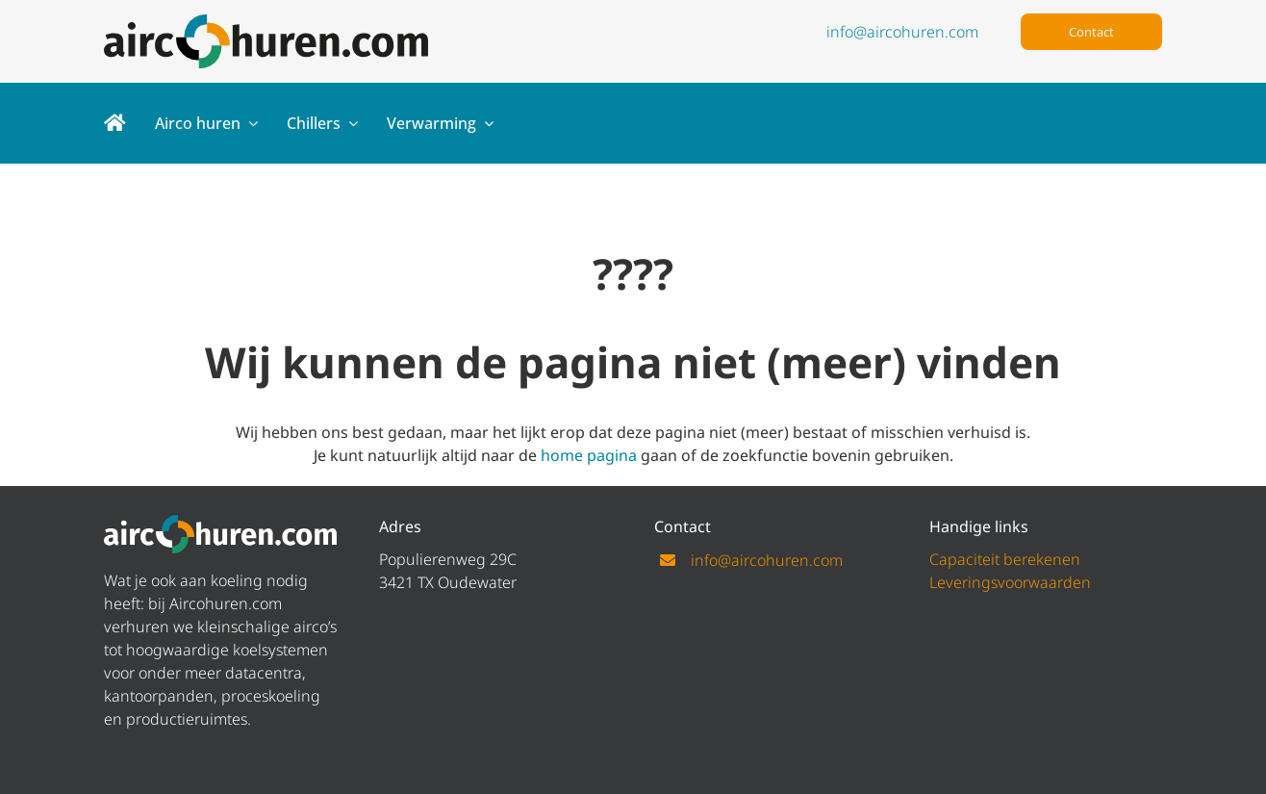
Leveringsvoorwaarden (1010, 582)
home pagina (589, 455)
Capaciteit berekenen (1004, 559)
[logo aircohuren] (266, 22)
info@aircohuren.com (902, 31)
